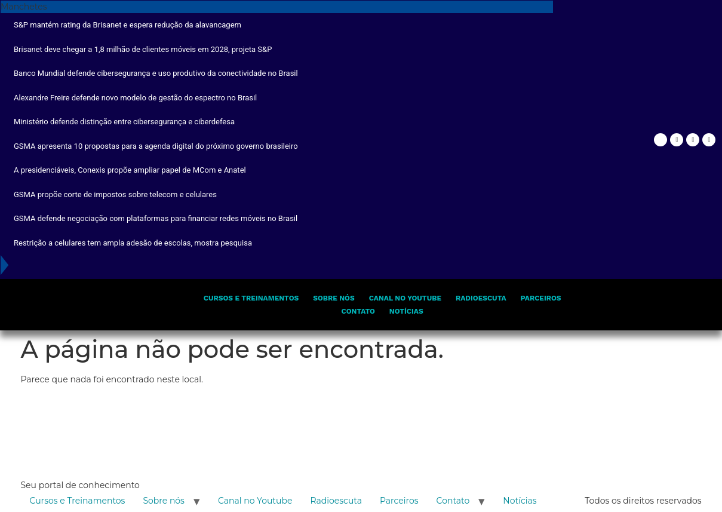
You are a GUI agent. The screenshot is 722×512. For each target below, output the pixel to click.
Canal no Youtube (405, 298)
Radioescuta (481, 298)
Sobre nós (333, 298)
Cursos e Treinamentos (251, 298)
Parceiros (541, 298)
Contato (358, 311)
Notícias (406, 311)
